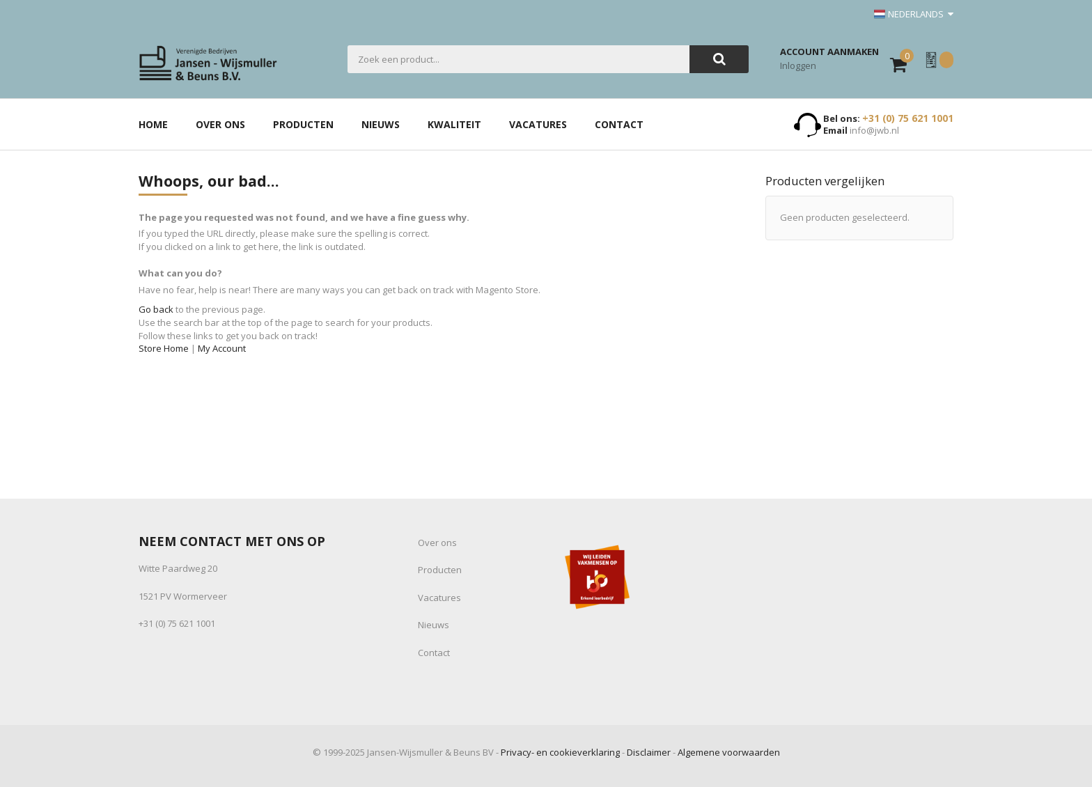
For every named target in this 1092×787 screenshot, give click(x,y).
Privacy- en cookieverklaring (560, 752)
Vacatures (439, 597)
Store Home (164, 348)
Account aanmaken (829, 51)
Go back (156, 309)
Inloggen (798, 65)
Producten (440, 569)
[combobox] (518, 59)
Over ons (437, 542)
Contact (434, 652)
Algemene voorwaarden (729, 752)
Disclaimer (649, 752)
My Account (222, 348)
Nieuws (433, 624)
